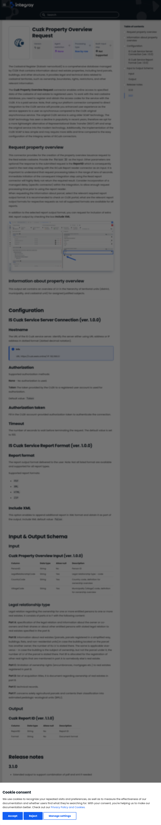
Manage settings (60, 816)
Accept (12, 816)
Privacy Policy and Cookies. (68, 807)
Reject (33, 816)
